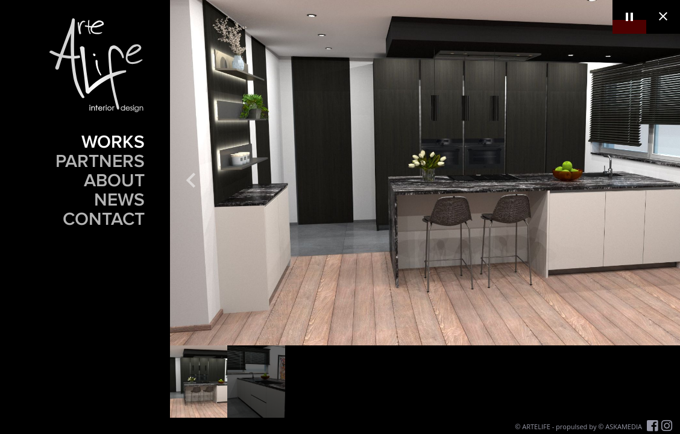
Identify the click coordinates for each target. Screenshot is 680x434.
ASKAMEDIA (623, 426)
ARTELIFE (536, 426)
